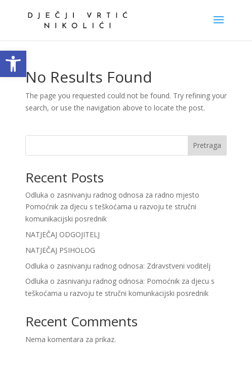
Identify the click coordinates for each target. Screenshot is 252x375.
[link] (13, 64)
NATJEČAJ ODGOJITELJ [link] (62, 234)
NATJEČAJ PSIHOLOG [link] (60, 250)
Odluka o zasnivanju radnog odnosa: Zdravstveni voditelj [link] (118, 266)
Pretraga (207, 145)
